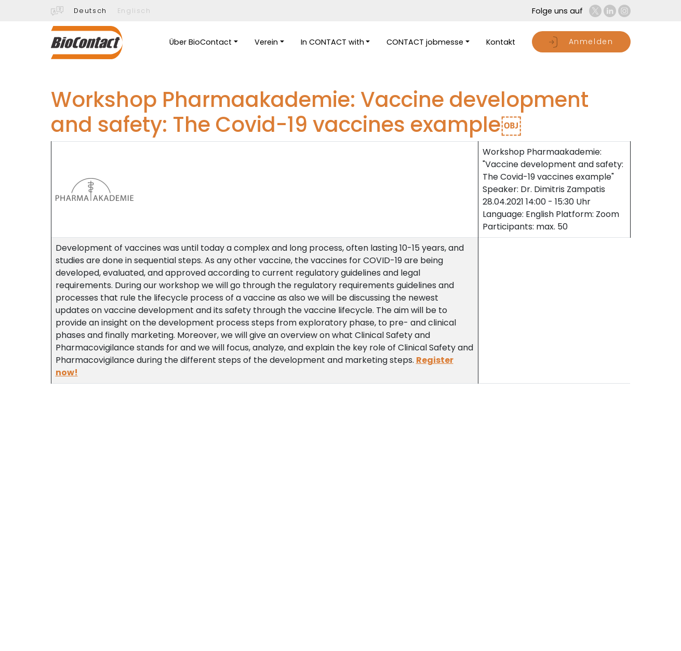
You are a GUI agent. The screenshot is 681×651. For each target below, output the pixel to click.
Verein (266, 42)
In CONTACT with (332, 42)
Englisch (134, 10)
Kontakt (500, 42)
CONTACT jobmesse (424, 42)
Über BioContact (200, 42)
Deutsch (90, 10)
